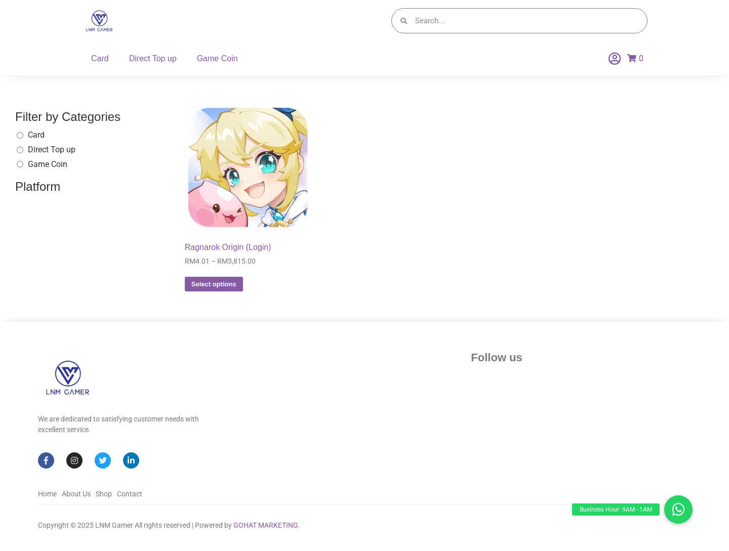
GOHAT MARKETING (265, 525)
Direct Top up (153, 58)
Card (100, 58)
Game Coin (217, 58)
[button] (678, 509)
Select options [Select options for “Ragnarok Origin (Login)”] (213, 284)
